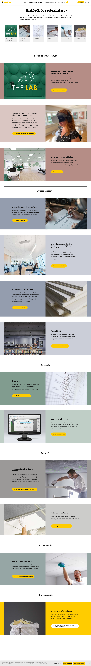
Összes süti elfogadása (79, 663)
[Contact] (80, 2)
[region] (45, 663)
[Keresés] (86, 2)
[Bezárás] (89, 663)
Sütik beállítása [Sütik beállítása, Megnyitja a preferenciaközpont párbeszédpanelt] (58, 663)
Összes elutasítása (67, 663)
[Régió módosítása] (88, 2)
